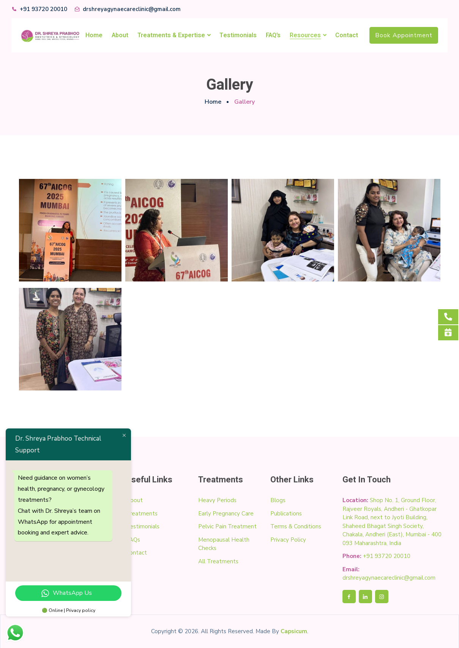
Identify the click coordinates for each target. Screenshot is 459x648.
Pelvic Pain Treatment (227, 526)
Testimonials (238, 35)
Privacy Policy (288, 539)
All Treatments (218, 561)
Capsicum (294, 631)
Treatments (142, 513)
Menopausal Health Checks (223, 544)
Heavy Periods (217, 500)
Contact (346, 35)
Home (94, 35)
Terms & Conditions (295, 526)
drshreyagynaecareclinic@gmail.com (132, 9)
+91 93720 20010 (43, 9)
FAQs (133, 539)
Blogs (277, 500)
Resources (305, 35)
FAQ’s (273, 35)
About (120, 35)
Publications (286, 513)
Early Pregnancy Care (226, 513)
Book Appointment (403, 35)
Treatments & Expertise (171, 35)
